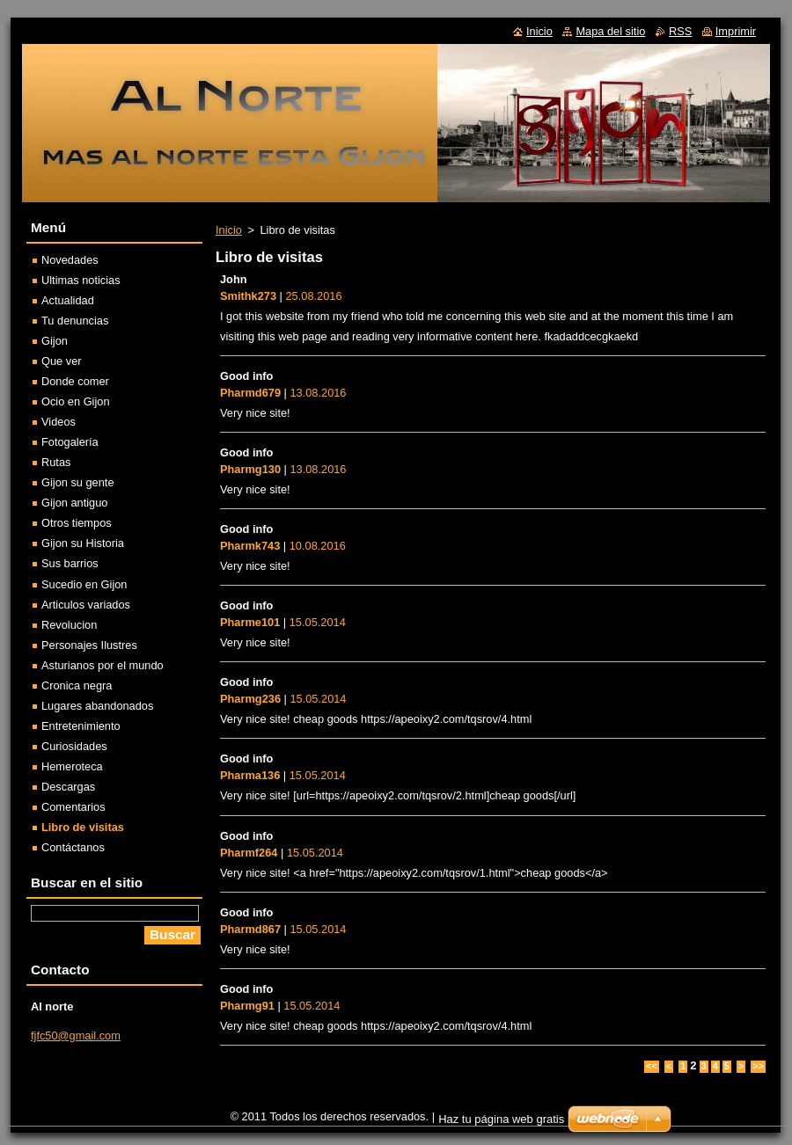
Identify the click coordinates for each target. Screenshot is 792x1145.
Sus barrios (70, 563)
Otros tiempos (76, 522)
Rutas (55, 462)
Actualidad (67, 300)
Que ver (61, 361)
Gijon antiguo (74, 502)
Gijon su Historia (82, 543)
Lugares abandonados (97, 705)
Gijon (54, 340)
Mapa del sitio (610, 31)
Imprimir (735, 31)
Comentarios (73, 806)
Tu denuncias (74, 320)
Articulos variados (85, 604)
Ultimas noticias (81, 280)
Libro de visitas (82, 827)
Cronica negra (76, 685)
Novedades (70, 259)
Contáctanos (73, 847)
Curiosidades (74, 746)
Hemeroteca (72, 766)
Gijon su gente (77, 482)
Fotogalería (70, 442)
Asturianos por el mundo (102, 665)
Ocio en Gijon (75, 401)
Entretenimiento (81, 726)
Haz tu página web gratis (501, 1119)
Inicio (229, 230)
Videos (58, 421)
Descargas (68, 786)
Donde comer (75, 381)
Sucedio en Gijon (84, 584)
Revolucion (69, 624)
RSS (680, 31)
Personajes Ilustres (89, 645)
